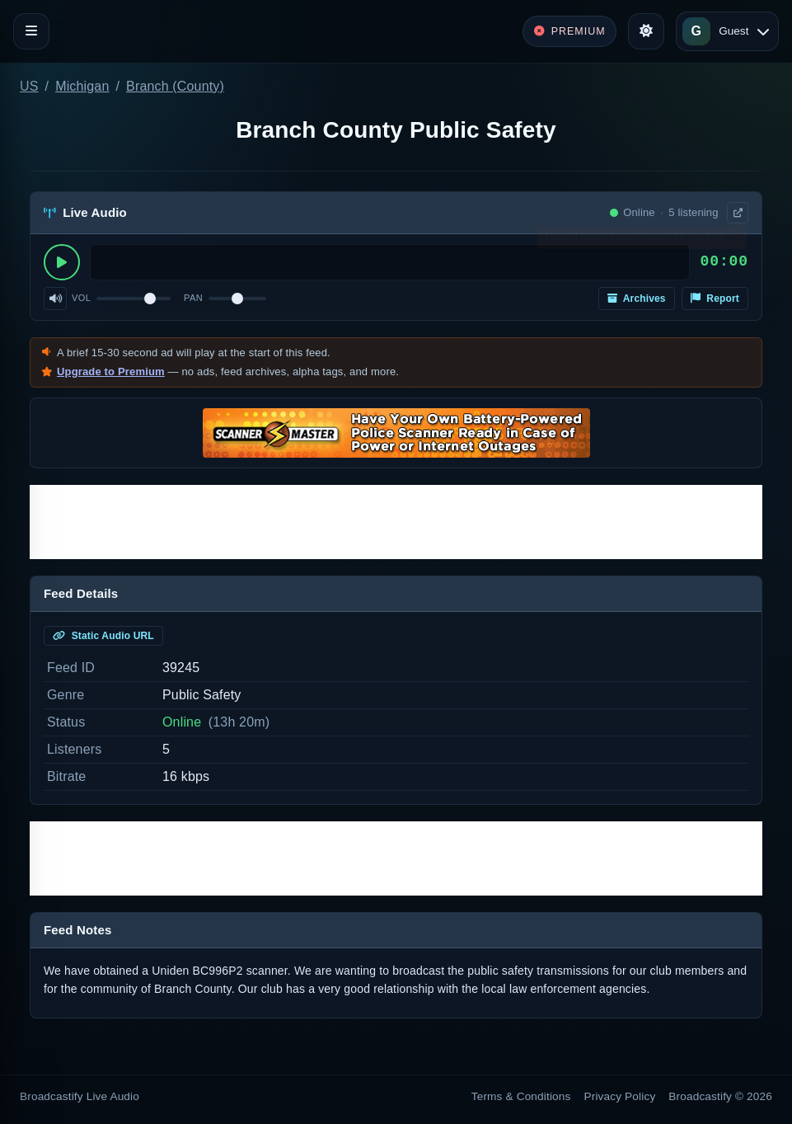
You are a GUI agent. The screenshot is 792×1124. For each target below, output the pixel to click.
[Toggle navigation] (31, 31)
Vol (81, 298)
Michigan (82, 86)
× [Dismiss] (736, 241)
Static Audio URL (103, 636)
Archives (636, 298)
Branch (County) (175, 86)
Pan (193, 298)
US (29, 86)
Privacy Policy (620, 1096)
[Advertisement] (396, 522)
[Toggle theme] (646, 31)
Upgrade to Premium (111, 371)
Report (715, 298)
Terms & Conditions (521, 1096)
